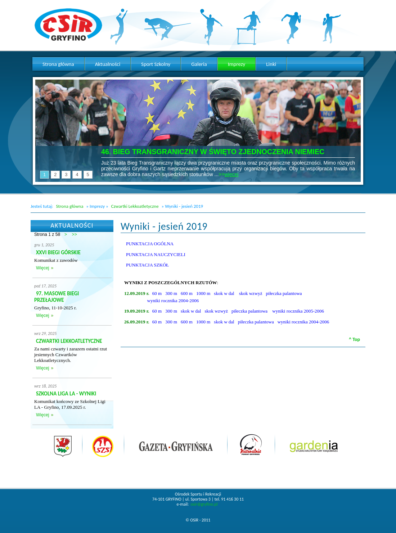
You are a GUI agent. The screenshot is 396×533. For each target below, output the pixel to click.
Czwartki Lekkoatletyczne (135, 206)
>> (74, 234)
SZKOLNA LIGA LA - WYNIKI (66, 393)
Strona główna (69, 206)
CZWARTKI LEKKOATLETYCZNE (69, 341)
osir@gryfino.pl (203, 504)
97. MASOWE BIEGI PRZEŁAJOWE (56, 296)
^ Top (354, 339)
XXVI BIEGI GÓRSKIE (58, 252)
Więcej (42, 267)
